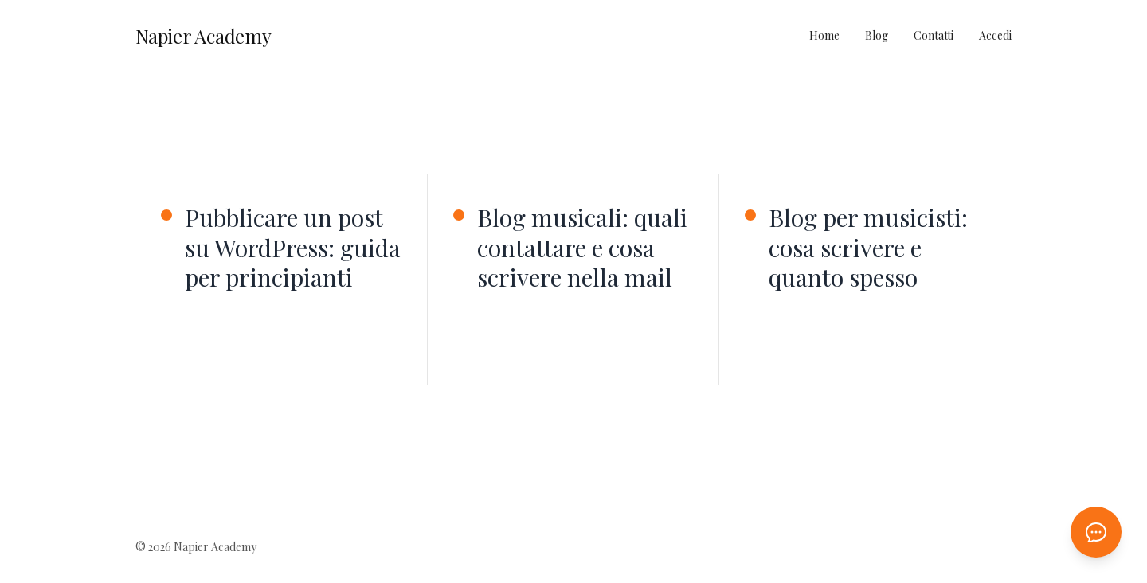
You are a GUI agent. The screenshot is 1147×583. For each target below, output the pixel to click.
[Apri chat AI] (1096, 532)
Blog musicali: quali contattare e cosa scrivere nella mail (582, 248)
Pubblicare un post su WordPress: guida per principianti (293, 248)
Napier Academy (203, 36)
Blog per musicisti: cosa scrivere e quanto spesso (868, 248)
